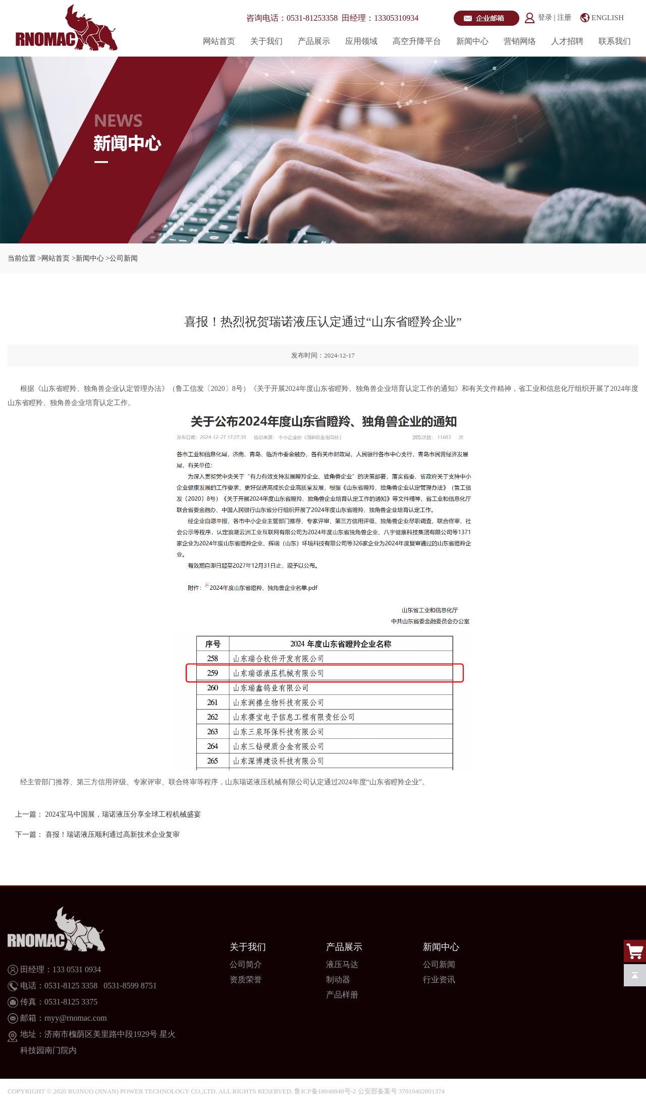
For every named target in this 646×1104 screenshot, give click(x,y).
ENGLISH (607, 18)
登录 (546, 17)
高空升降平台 (417, 41)
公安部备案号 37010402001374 (401, 1091)
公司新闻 (439, 964)
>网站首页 (54, 258)
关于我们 (266, 41)
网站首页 (219, 41)
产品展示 (314, 41)
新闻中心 (472, 41)
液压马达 (342, 964)
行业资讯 (439, 979)
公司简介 (246, 964)
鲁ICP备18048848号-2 (325, 1091)
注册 (564, 17)
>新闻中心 (88, 258)
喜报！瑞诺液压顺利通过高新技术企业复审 (112, 834)
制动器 (338, 979)
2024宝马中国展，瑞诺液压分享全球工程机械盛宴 (123, 814)
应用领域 (361, 41)
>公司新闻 (121, 258)
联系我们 (615, 41)
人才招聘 (567, 41)
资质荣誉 (246, 979)
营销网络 (520, 41)
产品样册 (342, 994)
